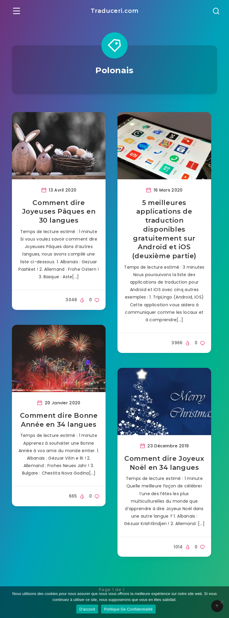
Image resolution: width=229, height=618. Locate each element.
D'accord (87, 609)
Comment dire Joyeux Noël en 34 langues (164, 463)
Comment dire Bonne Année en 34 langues (59, 420)
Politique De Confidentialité (128, 609)
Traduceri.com (115, 10)
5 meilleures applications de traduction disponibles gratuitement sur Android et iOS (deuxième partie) (164, 229)
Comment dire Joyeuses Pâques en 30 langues (59, 211)
